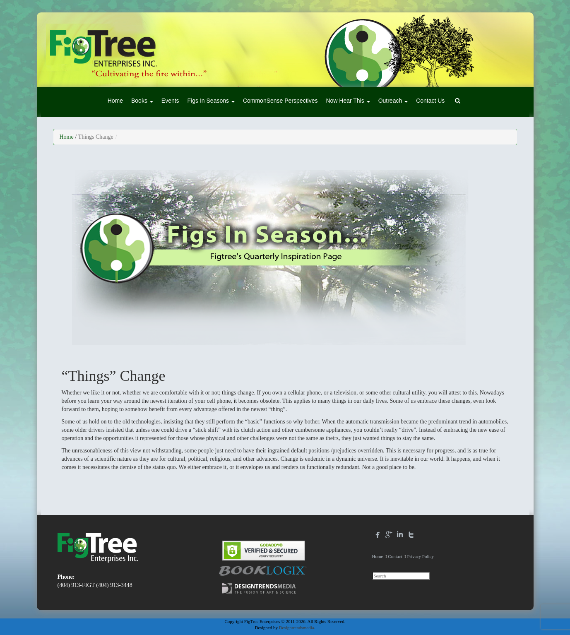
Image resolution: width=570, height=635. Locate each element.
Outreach (393, 100)
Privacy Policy (420, 556)
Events (170, 100)
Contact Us (430, 100)
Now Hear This (348, 100)
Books (142, 100)
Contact (395, 556)
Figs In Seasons (211, 100)
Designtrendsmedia (296, 627)
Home (115, 100)
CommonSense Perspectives (280, 100)
